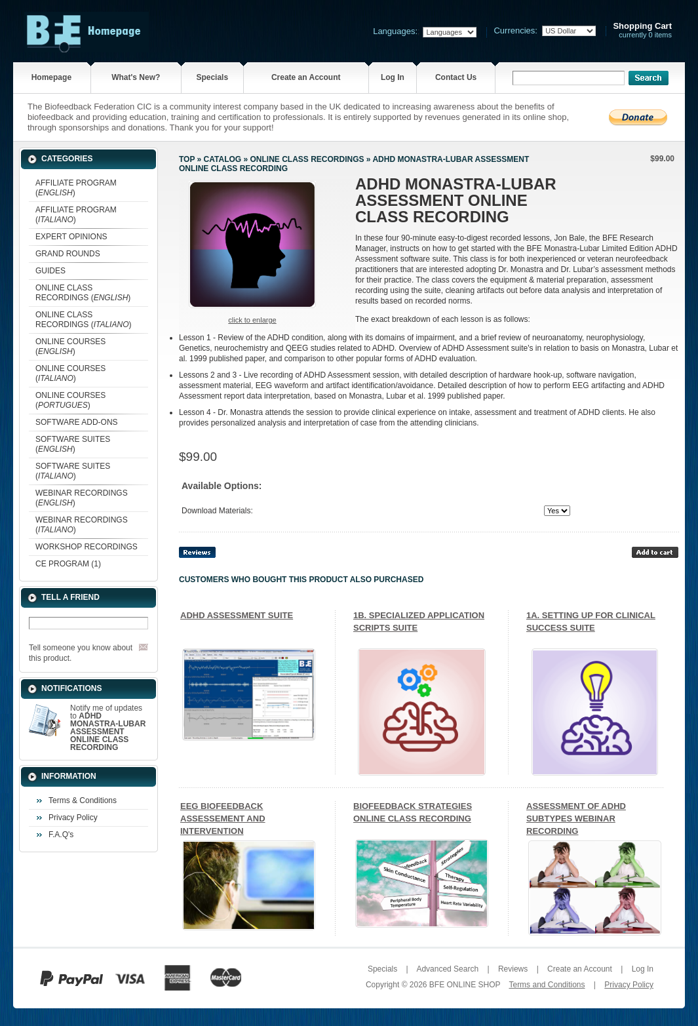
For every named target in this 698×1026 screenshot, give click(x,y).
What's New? (135, 77)
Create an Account (306, 77)
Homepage (51, 77)
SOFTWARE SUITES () (72, 444)
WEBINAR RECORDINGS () (81, 497)
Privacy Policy (73, 817)
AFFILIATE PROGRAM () (76, 187)
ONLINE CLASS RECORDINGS (307, 159)
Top (187, 159)
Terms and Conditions (547, 984)
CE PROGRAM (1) (68, 563)
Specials (212, 77)
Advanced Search (447, 969)
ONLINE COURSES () (70, 346)
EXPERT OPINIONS (71, 236)
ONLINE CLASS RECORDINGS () (82, 292)
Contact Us (455, 77)
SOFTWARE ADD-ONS (76, 422)
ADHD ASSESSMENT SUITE (236, 615)
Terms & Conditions (82, 800)
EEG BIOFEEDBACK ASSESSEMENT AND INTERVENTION (222, 818)
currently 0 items (642, 30)
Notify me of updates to (107, 727)
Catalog (223, 159)
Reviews (513, 969)
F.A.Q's (60, 834)
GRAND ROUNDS (67, 253)
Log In (392, 77)
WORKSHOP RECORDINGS (86, 546)
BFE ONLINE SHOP (464, 984)
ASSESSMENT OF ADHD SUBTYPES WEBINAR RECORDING (576, 818)
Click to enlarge (252, 320)
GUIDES (50, 270)
